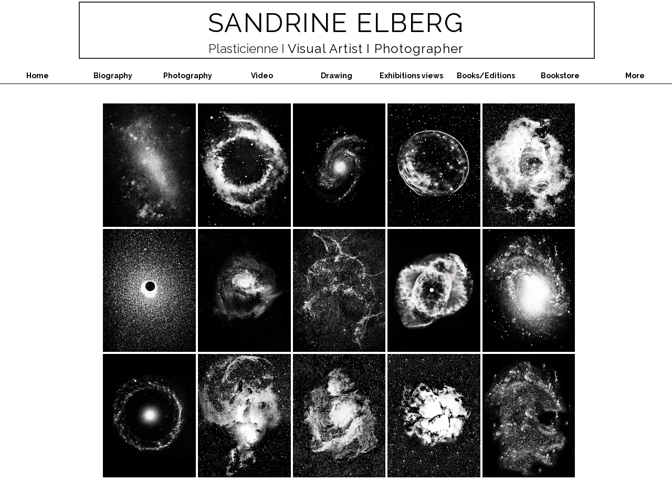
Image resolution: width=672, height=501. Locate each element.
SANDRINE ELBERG (336, 22)
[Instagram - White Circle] (555, 492)
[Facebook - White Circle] (581, 492)
